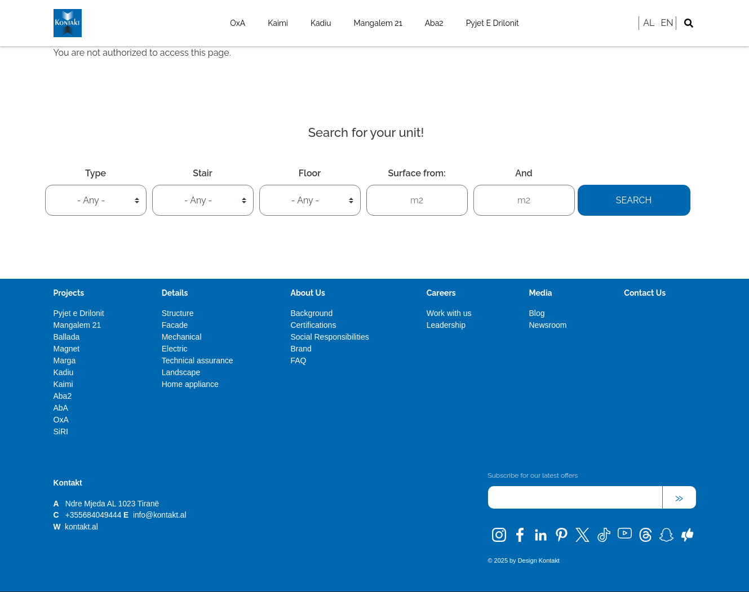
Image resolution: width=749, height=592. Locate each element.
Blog (536, 313)
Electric (175, 348)
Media (540, 292)
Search (634, 200)
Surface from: (416, 173)
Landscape (181, 372)
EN (667, 22)
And (524, 173)
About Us (307, 292)
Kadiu (321, 23)
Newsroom (547, 325)
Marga (65, 360)
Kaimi (278, 23)
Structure (178, 313)
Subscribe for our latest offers (533, 475)
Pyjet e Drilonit (492, 23)
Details (175, 292)
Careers (441, 292)
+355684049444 (93, 515)
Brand (300, 348)
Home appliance (190, 384)
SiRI (61, 431)
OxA (237, 23)
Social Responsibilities (329, 336)
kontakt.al (81, 527)
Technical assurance (197, 360)
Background (311, 313)
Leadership (446, 325)
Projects (69, 292)
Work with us (449, 313)
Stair (202, 173)
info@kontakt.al (160, 515)
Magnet (67, 348)
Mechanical (182, 336)
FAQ (298, 360)
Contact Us (645, 292)
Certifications (313, 325)
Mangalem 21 (378, 23)
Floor (310, 173)
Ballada (67, 336)
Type (95, 173)
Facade (175, 325)
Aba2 (434, 23)
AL (648, 22)
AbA (61, 407)
